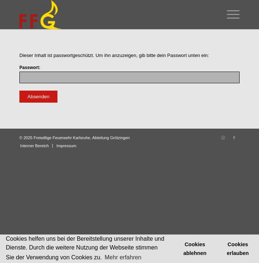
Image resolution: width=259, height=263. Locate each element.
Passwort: (129, 74)
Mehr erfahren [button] (123, 257)
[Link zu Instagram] (223, 137)
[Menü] (229, 14)
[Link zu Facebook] (234, 137)
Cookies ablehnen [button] (194, 248)
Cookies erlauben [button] (238, 248)
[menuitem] (229, 14)
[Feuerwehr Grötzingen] (107, 14)
